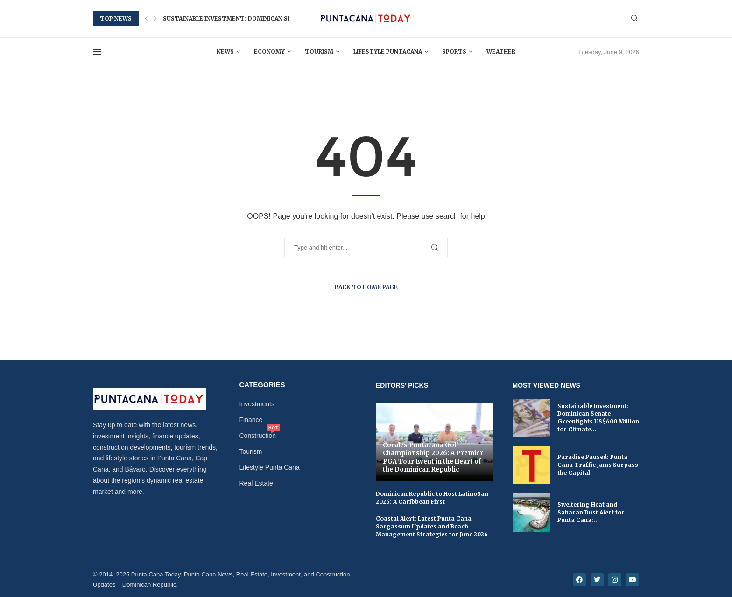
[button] (146, 18)
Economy (269, 51)
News (225, 51)
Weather (500, 51)
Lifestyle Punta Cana (269, 467)
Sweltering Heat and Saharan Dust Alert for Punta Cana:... (591, 512)
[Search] (634, 18)
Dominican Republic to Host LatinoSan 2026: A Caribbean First (432, 497)
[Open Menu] (97, 52)
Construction (257, 435)
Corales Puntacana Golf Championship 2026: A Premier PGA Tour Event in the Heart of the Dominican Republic (433, 457)
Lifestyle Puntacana (387, 51)
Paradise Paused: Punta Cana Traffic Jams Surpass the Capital (597, 464)
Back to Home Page (366, 287)
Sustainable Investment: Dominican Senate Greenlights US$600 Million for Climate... (598, 418)
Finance (251, 420)
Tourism (319, 51)
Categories (262, 384)
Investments (256, 404)
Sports (454, 51)
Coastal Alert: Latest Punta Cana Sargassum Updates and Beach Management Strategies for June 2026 (432, 526)
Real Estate (256, 483)
